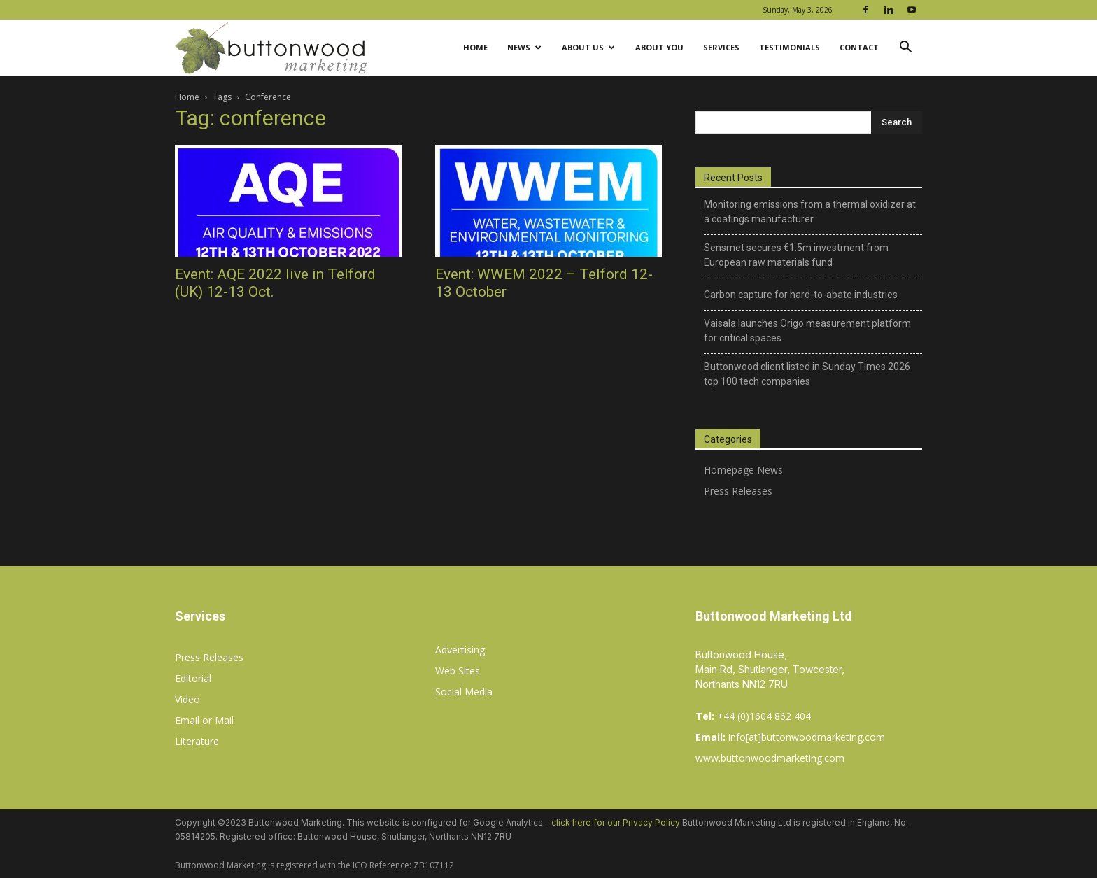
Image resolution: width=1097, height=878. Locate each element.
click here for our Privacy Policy (615, 822)
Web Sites (457, 670)
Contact (859, 47)
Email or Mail (204, 720)
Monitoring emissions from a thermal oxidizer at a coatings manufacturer (810, 212)
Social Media (464, 691)
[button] (905, 48)
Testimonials (789, 47)
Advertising (460, 649)
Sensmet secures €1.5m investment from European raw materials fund (796, 255)
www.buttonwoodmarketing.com (769, 758)
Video (187, 699)
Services (721, 47)
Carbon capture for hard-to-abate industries (801, 294)
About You (659, 47)
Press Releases (738, 490)
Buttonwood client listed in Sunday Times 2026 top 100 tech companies (807, 374)
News (524, 47)
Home (475, 47)
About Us (588, 47)
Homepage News (743, 469)
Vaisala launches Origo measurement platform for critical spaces (807, 331)
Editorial (193, 678)
